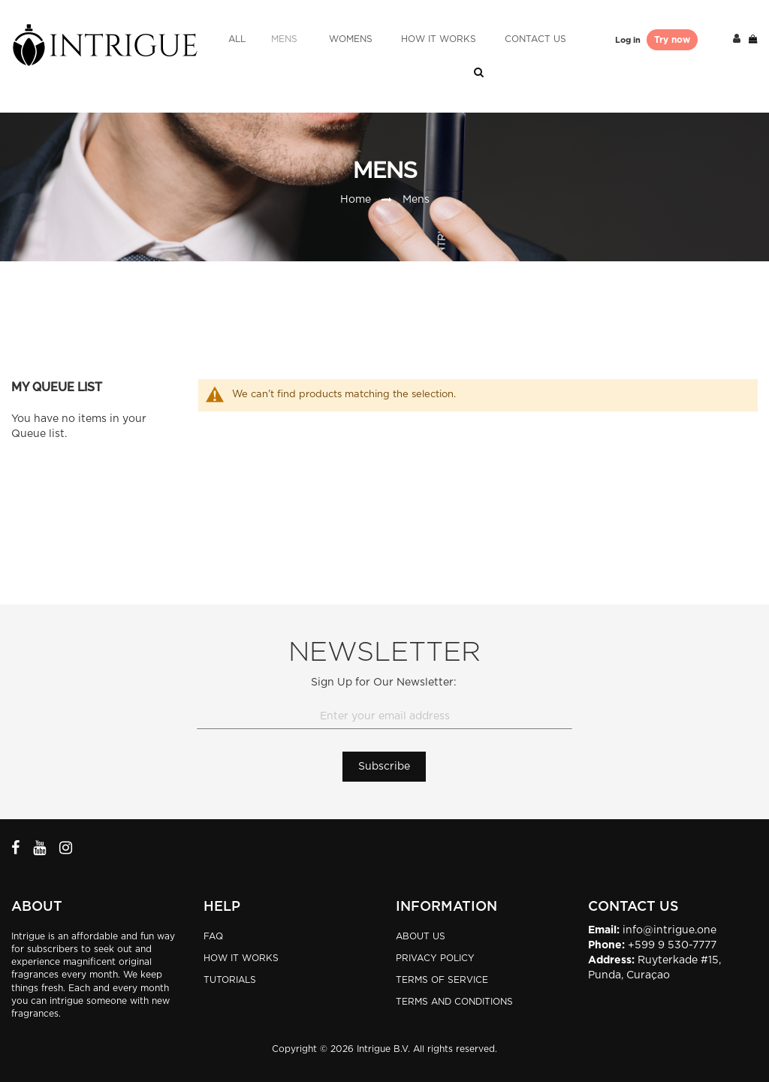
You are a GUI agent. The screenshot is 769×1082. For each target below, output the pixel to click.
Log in (629, 40)
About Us (420, 936)
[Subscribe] (384, 767)
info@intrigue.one (669, 930)
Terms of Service (442, 979)
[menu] (397, 39)
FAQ (213, 936)
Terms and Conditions (454, 1001)
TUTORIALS (230, 979)
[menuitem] (237, 39)
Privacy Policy (435, 958)
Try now (672, 39)
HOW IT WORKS (241, 958)
